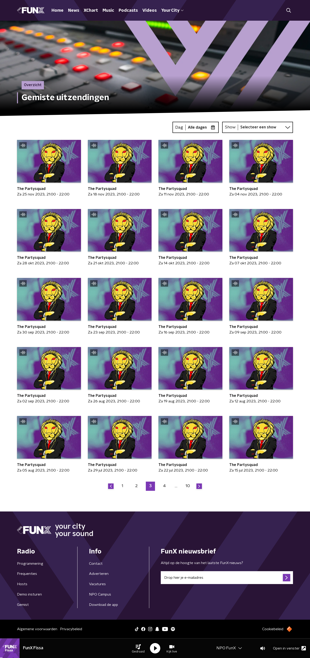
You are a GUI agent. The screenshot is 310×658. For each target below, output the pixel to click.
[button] (138, 648)
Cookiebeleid (272, 629)
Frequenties (27, 574)
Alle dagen (197, 127)
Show (230, 127)
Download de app (103, 605)
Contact (96, 563)
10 (188, 486)
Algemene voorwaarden (37, 629)
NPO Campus (100, 594)
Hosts (22, 584)
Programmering (30, 563)
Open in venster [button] (289, 648)
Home (57, 10)
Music (108, 10)
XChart (91, 10)
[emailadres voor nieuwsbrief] (227, 577)
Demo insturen (29, 594)
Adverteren (99, 574)
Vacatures (97, 584)
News (73, 10)
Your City (172, 10)
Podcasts (128, 10)
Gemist (23, 605)
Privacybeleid (71, 629)
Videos (149, 10)
